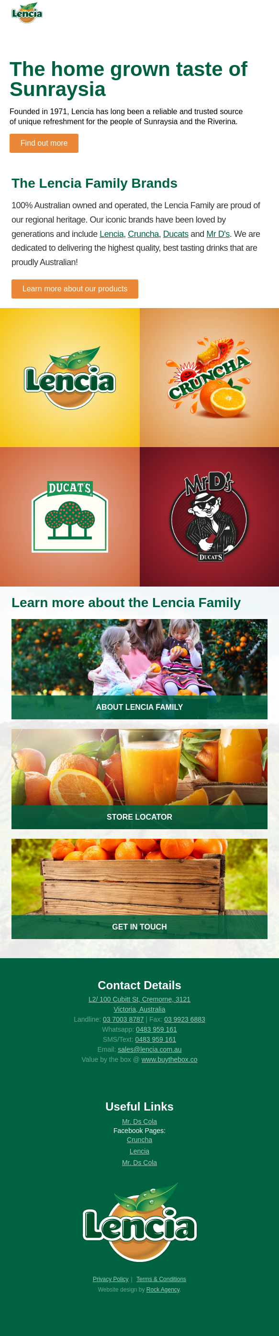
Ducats (176, 234)
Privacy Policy (111, 1279)
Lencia (111, 234)
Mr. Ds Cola (139, 1121)
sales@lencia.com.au (149, 1049)
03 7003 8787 (123, 1019)
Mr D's (217, 234)
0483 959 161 (156, 1029)
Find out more (44, 143)
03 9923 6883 (184, 1019)
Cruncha (143, 234)
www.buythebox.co (170, 1059)
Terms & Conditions (161, 1279)
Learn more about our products (75, 289)
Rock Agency (162, 1289)
